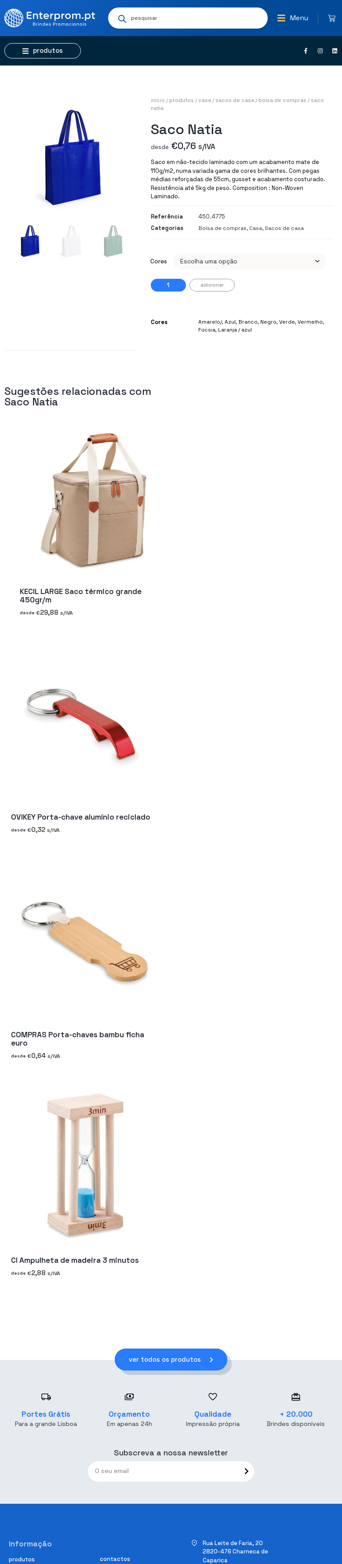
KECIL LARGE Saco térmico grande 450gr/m (81, 596)
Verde (287, 321)
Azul (230, 321)
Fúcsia (206, 329)
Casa (204, 100)
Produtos (181, 100)
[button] (293, 18)
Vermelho (310, 321)
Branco (248, 321)
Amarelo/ (210, 321)
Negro (268, 321)
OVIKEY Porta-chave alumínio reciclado (80, 817)
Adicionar (212, 285)
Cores (158, 261)
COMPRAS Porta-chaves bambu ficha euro (77, 1039)
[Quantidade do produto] (168, 285)
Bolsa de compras (282, 100)
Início (158, 100)
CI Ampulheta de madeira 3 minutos (75, 1260)
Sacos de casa (234, 100)
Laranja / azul (235, 329)
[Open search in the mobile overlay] (188, 18)
